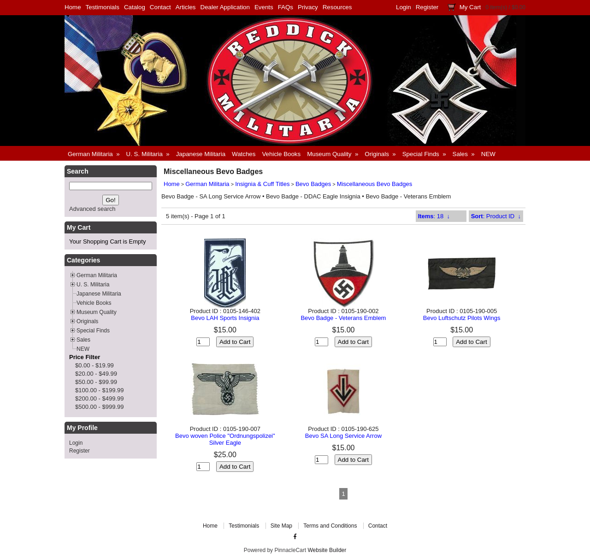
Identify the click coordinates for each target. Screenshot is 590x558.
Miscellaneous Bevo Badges (374, 183)
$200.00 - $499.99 (99, 398)
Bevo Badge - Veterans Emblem (343, 317)
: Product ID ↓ (496, 216)
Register (427, 7)
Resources (337, 7)
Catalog (134, 7)
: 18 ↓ (434, 216)
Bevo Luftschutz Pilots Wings (462, 317)
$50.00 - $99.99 (96, 381)
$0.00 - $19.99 (94, 365)
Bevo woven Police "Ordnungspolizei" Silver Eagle (225, 439)
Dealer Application (225, 7)
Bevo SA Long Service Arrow (343, 435)
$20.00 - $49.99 (96, 373)
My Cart (470, 7)
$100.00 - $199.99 (99, 390)
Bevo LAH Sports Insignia (225, 317)
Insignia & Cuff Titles (262, 183)
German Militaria (207, 183)
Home (73, 7)
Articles (186, 7)
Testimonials (102, 7)
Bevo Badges (313, 183)
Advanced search (92, 208)
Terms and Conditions (330, 526)
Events (263, 7)
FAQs (285, 7)
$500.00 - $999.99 (99, 406)
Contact (160, 7)
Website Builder (326, 550)
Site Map (281, 526)
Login (403, 7)
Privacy (308, 7)
